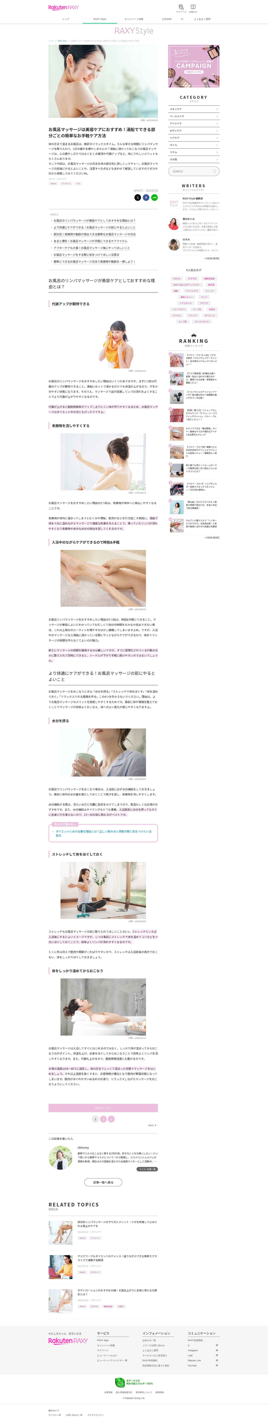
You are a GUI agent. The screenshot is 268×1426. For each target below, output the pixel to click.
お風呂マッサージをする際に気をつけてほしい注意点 (86, 255)
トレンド (210, 290)
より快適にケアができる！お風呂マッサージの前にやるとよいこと (95, 227)
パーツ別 (197, 309)
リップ (204, 296)
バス (78, 183)
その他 (173, 159)
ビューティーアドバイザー (110, 1360)
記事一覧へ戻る (103, 1182)
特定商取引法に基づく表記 (156, 1365)
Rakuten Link (194, 1360)
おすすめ (94, 1306)
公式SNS (167, 19)
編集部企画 (108, 1306)
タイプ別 (183, 321)
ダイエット (95, 1272)
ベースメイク (177, 116)
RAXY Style (99, 19)
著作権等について (144, 1392)
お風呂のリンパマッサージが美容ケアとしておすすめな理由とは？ (95, 220)
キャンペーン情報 (134, 19)
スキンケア (176, 109)
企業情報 (108, 1392)
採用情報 (160, 1392)
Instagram (193, 1350)
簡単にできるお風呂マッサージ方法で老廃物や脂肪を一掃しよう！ (95, 261)
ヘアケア (174, 137)
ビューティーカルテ (107, 1355)
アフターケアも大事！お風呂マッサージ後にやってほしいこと (92, 248)
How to (53, 183)
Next (152, 1125)
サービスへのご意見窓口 (155, 1355)
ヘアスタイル (186, 303)
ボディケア (62, 179)
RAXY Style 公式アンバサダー (186, 284)
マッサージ (66, 183)
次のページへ (103, 1108)
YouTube (192, 1365)
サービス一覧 (55, 1415)
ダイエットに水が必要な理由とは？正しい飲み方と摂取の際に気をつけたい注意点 (103, 833)
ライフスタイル (202, 321)
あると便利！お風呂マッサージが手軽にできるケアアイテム (90, 241)
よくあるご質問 (202, 19)
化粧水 (120, 1306)
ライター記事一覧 (147, 1169)
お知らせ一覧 (149, 1340)
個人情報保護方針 (124, 1392)
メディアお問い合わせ (154, 1345)
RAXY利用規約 (150, 1360)
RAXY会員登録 (195, 1340)
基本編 (211, 284)
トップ (65, 19)
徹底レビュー (187, 296)
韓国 (176, 290)
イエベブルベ (179, 309)
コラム (173, 152)
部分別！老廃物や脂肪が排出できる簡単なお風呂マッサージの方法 (95, 234)
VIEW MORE (212, 258)
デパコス (177, 315)
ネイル (173, 145)
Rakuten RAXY (64, 8)
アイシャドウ (192, 290)
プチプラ (204, 303)
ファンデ (193, 315)
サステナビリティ (96, 1415)
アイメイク (176, 123)
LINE (190, 1355)
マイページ (102, 1350)
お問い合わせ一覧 (74, 1415)
